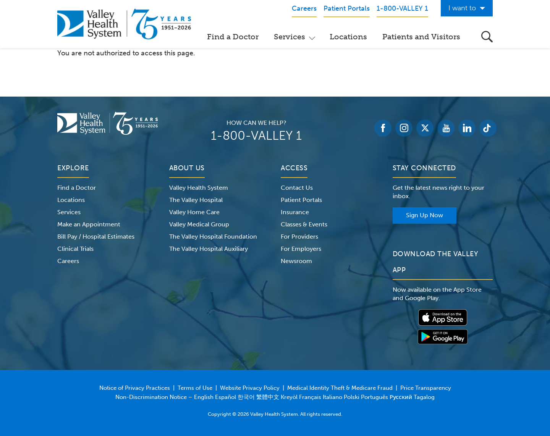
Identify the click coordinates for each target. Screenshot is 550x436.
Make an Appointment (88, 224)
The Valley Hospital (196, 199)
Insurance (295, 212)
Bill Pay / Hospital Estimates (95, 236)
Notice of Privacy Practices (134, 387)
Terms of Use (195, 387)
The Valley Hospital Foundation (213, 236)
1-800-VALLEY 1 (256, 135)
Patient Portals (301, 199)
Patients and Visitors (421, 36)
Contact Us (297, 187)
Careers (68, 261)
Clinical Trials (75, 248)
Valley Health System (198, 187)
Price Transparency (425, 387)
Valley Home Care (194, 212)
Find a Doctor (233, 36)
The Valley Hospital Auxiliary (208, 248)
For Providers (299, 236)
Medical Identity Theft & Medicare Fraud (340, 387)
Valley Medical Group (199, 224)
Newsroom (296, 261)
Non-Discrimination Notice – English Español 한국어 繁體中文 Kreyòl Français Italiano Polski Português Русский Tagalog (275, 397)
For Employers (301, 248)
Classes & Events (304, 224)
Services (289, 36)
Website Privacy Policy (250, 387)
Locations (348, 36)
